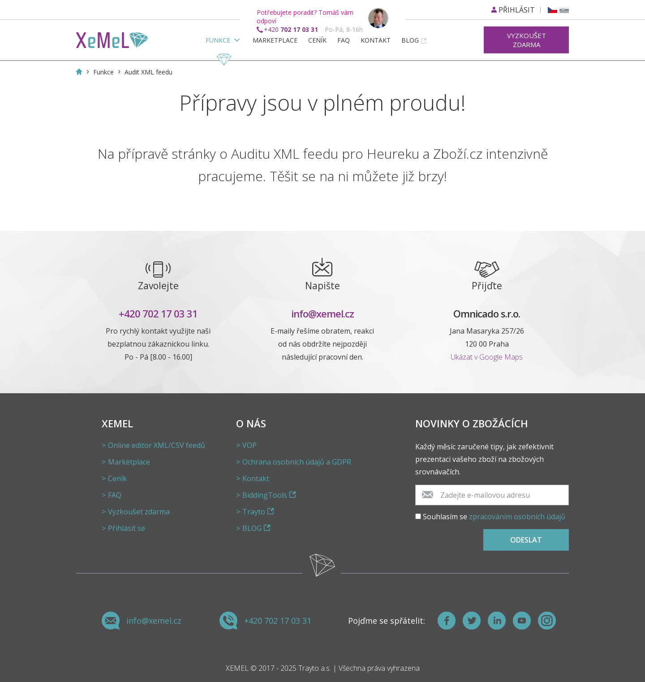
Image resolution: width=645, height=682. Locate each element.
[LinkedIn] (497, 621)
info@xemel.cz (322, 313)
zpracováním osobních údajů (517, 516)
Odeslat (526, 540)
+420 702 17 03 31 (158, 313)
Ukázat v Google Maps (487, 357)
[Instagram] (547, 621)
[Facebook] (447, 621)
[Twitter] (472, 621)
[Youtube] (522, 621)
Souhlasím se (494, 516)
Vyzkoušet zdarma (526, 40)
